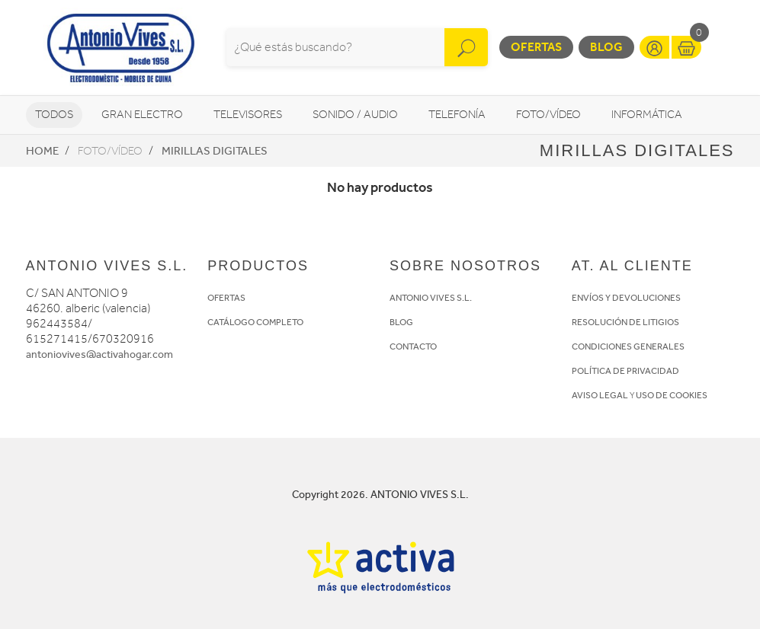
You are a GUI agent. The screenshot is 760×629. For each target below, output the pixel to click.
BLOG (401, 322)
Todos (54, 114)
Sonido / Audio (355, 114)
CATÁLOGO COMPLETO (255, 322)
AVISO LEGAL (600, 395)
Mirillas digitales (215, 151)
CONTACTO (413, 346)
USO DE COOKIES (671, 395)
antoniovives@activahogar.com (99, 354)
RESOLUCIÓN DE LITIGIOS (625, 322)
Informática (646, 114)
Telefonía (457, 114)
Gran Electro (142, 114)
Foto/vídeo (548, 114)
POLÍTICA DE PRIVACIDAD (625, 371)
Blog (606, 47)
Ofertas (536, 47)
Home (42, 151)
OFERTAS (226, 297)
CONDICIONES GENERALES (628, 346)
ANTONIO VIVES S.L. (431, 297)
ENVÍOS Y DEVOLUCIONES (626, 297)
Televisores (247, 114)
